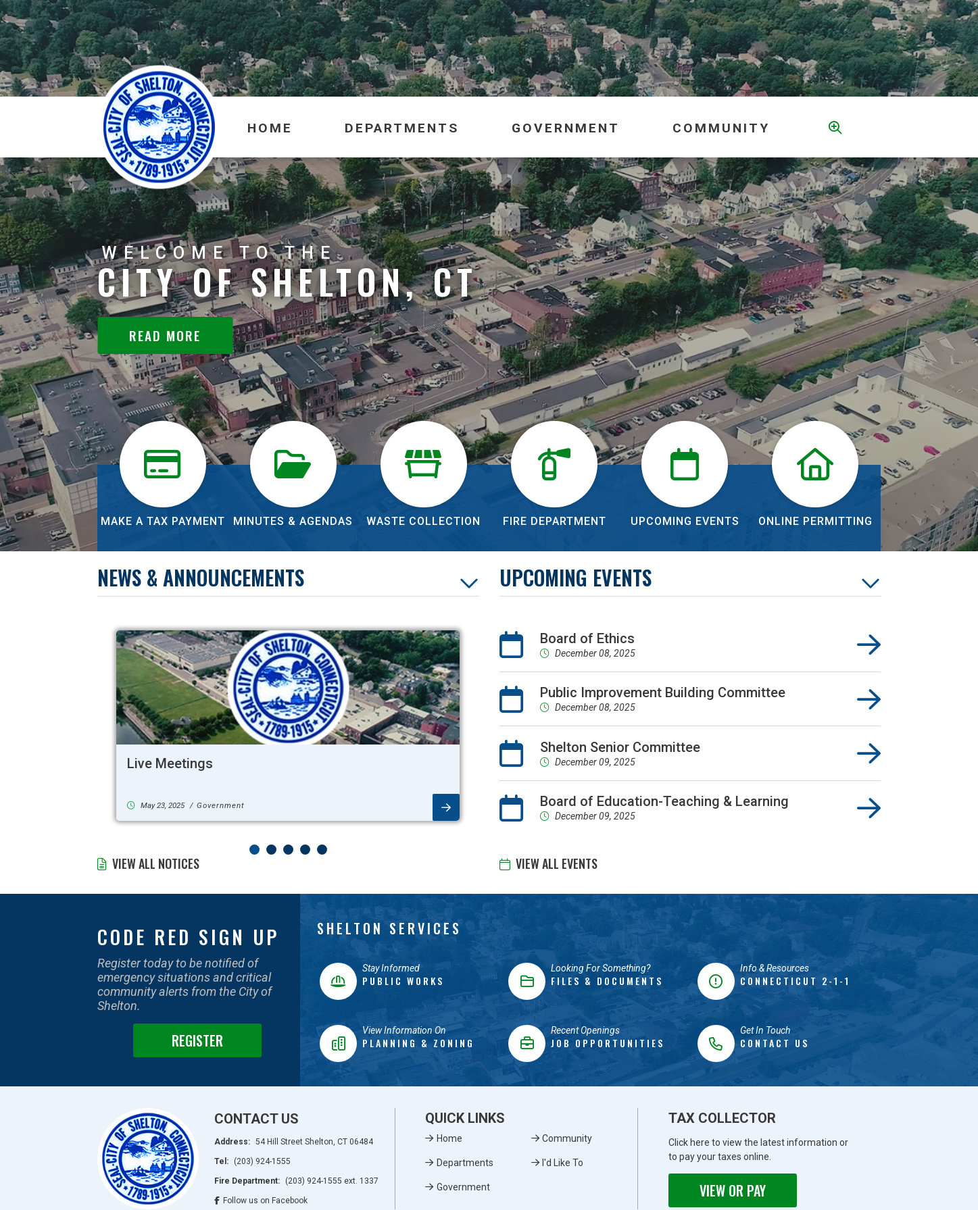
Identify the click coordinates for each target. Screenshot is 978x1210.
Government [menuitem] (566, 128)
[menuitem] (269, 127)
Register (197, 1040)
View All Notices (155, 863)
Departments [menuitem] (402, 128)
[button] (254, 850)
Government (463, 1187)
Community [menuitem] (721, 128)
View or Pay (733, 1190)
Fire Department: (296, 1181)
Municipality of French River (159, 127)
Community (567, 1138)
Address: (293, 1141)
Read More (165, 335)
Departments (465, 1162)
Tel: (252, 1161)
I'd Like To (562, 1162)
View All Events (556, 863)
